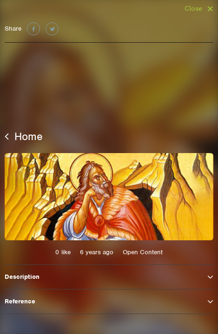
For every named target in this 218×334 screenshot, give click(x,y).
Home (24, 136)
